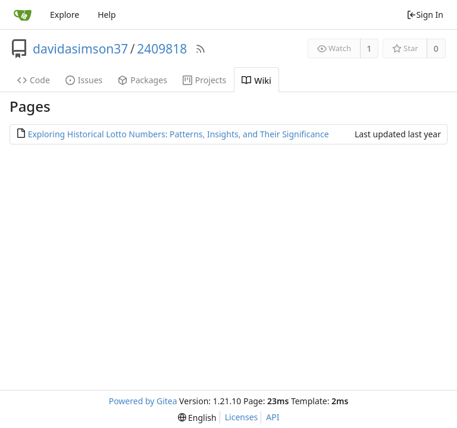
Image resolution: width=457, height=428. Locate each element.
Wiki (256, 80)
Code (33, 80)
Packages (142, 80)
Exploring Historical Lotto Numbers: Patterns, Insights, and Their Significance (178, 134)
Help (107, 14)
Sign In (424, 14)
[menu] (197, 417)
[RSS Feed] (200, 48)
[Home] (22, 15)
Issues (83, 80)
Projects (204, 80)
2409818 (162, 49)
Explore (64, 14)
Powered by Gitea (143, 401)
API (272, 417)
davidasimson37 (80, 49)
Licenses (241, 417)
